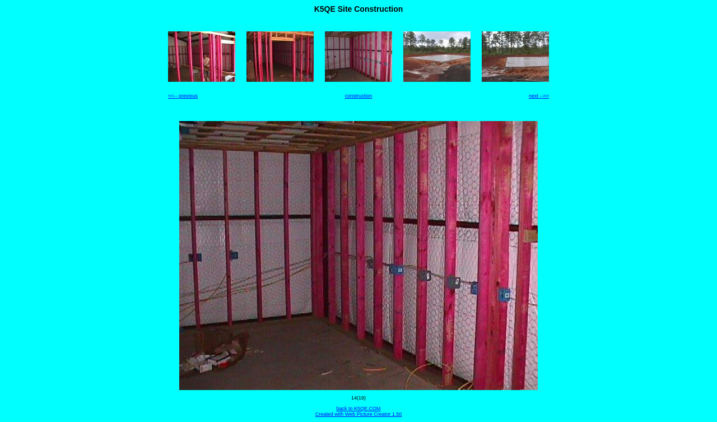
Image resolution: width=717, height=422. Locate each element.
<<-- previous (183, 96)
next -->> (539, 96)
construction (359, 96)
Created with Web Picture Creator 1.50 (358, 414)
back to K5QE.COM (358, 408)
